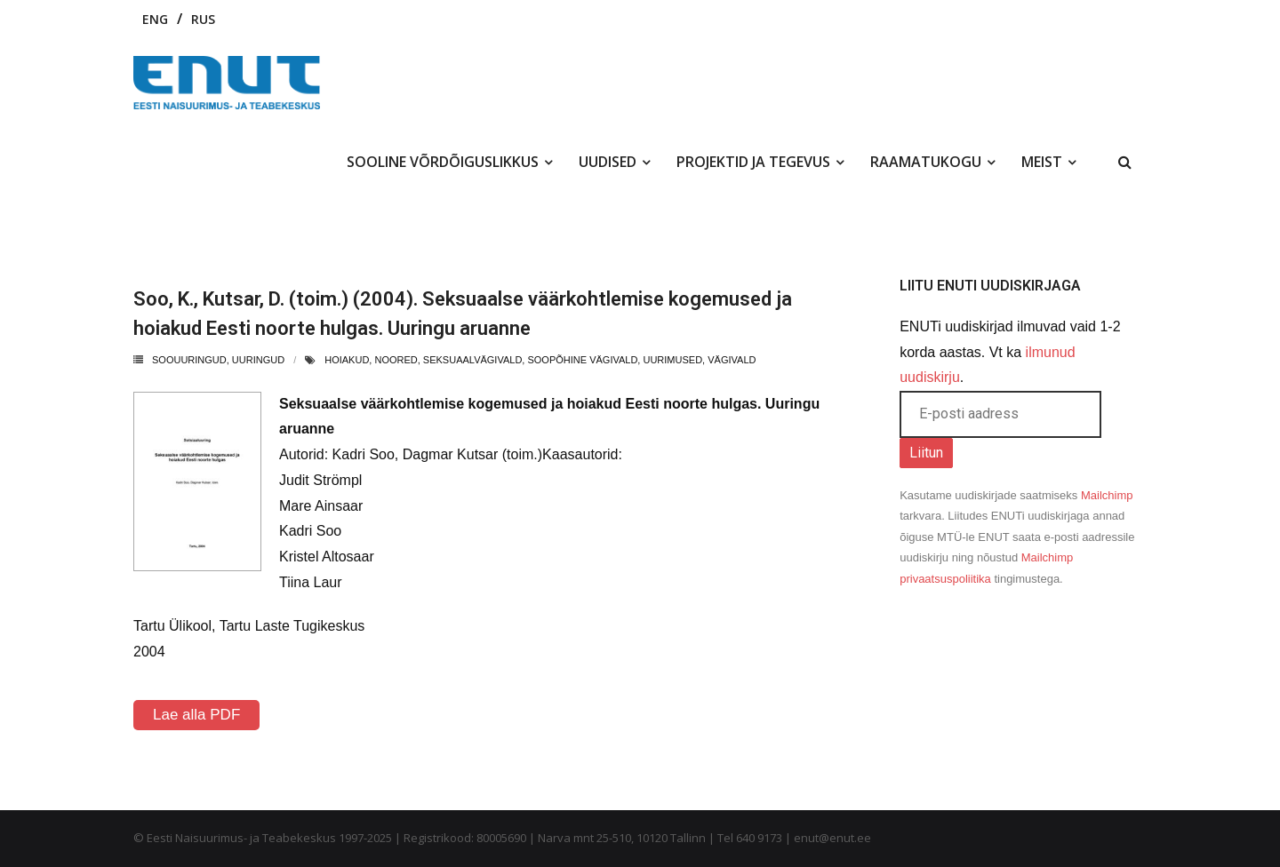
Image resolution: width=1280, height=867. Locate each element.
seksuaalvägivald (472, 359)
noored (395, 359)
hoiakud (346, 359)
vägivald (732, 359)
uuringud (258, 359)
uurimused (672, 359)
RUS (203, 19)
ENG (155, 19)
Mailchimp (1107, 495)
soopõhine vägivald (582, 359)
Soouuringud (189, 359)
